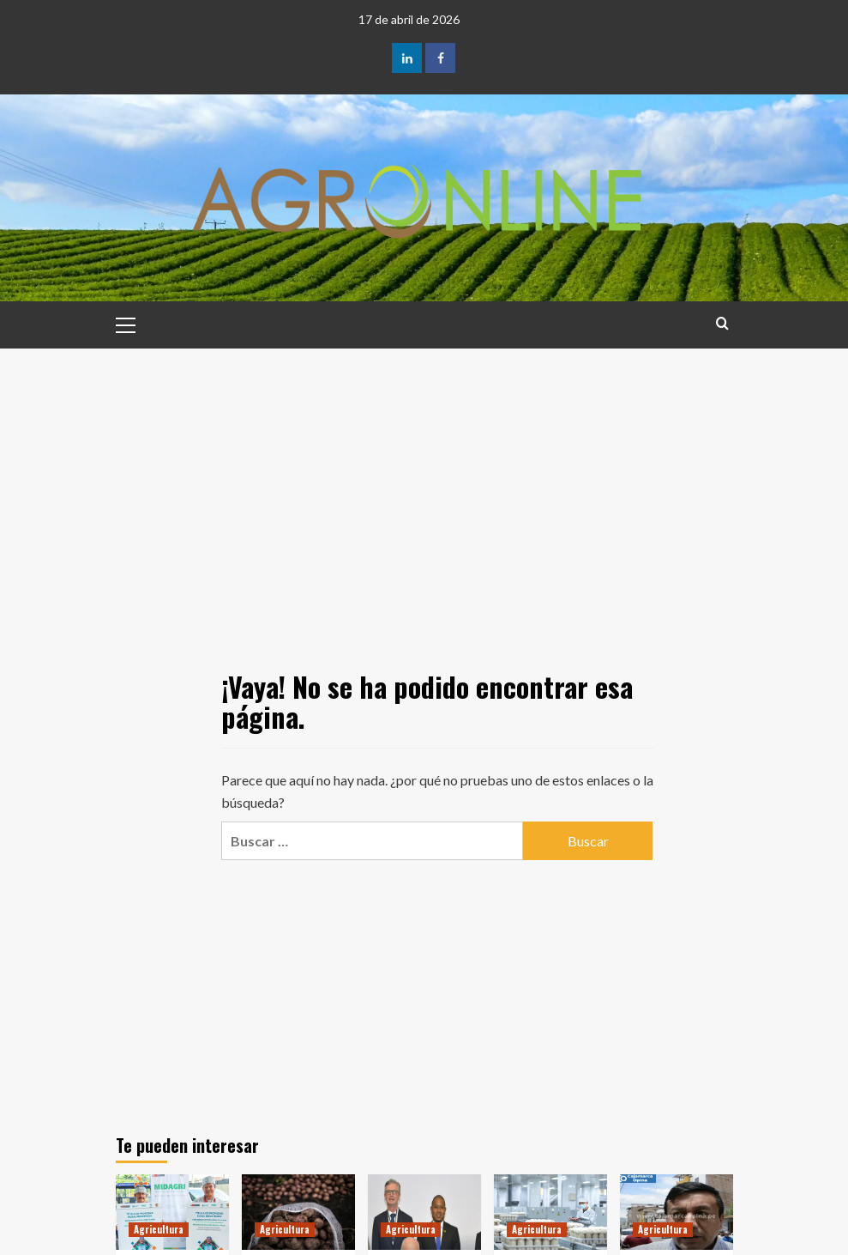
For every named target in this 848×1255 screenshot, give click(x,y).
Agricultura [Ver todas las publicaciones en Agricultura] (158, 1229)
